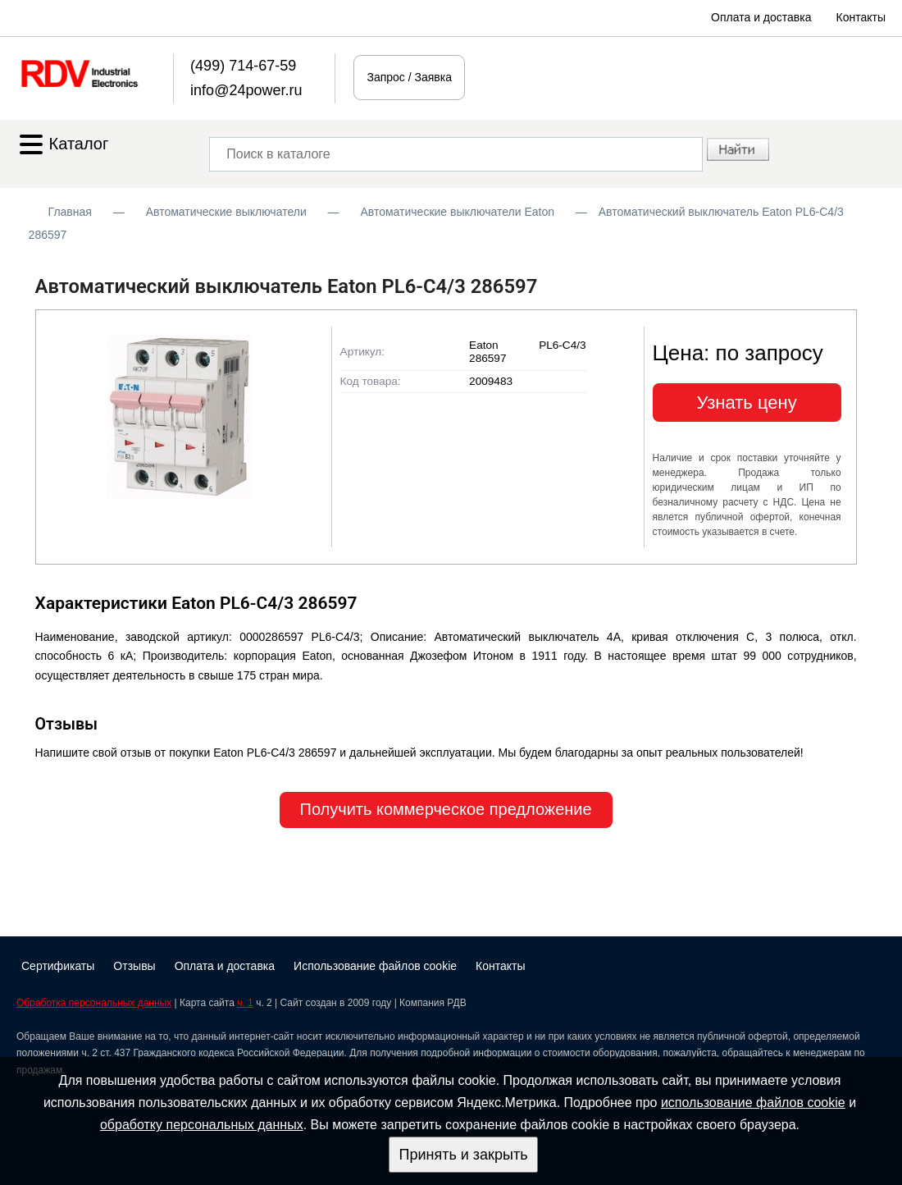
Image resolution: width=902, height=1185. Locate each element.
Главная (70, 211)
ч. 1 (245, 1003)
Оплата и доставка (761, 17)
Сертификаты (57, 965)
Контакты (861, 17)
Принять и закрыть (463, 1154)
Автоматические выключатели (226, 211)
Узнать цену (747, 402)
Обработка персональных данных (93, 1003)
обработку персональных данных (201, 1125)
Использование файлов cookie (375, 965)
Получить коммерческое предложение (446, 809)
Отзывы (134, 965)
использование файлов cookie (753, 1103)
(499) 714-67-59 (243, 65)
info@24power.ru (246, 90)
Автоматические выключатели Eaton (457, 211)
